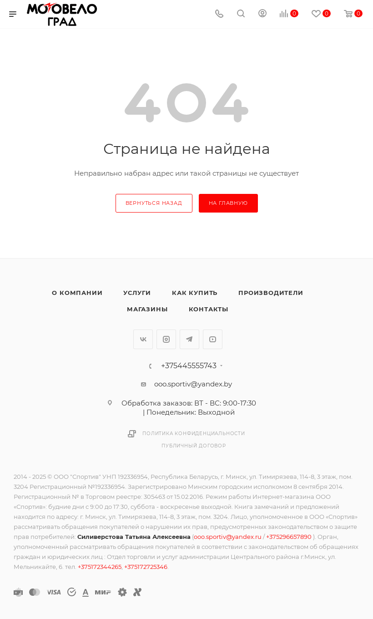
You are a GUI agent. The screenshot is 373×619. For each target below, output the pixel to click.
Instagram (166, 339)
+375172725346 (145, 566)
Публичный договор (193, 446)
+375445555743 (189, 366)
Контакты (208, 309)
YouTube (212, 339)
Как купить (194, 292)
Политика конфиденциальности (193, 433)
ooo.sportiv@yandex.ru (228, 536)
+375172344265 (99, 566)
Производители (270, 292)
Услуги (137, 292)
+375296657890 (289, 536)
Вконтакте (143, 339)
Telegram (189, 339)
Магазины (147, 309)
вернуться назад (154, 203)
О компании (77, 292)
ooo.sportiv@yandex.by (193, 384)
